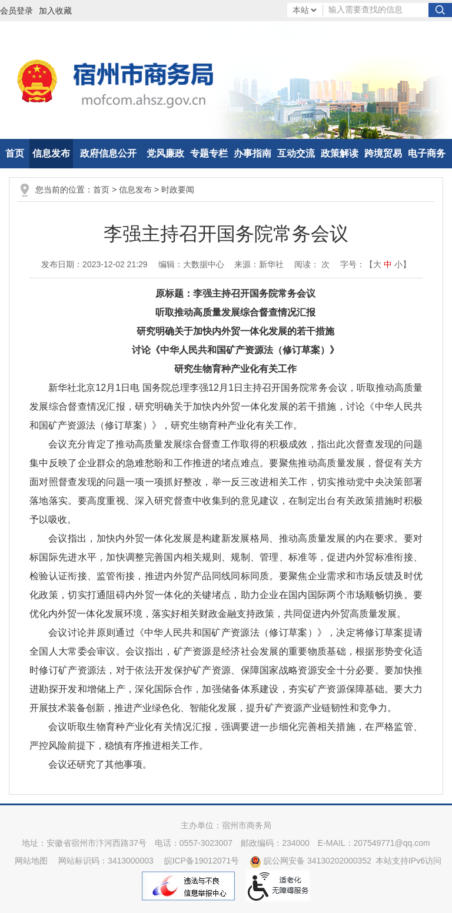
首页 (14, 153)
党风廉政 (165, 153)
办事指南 (252, 153)
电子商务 (427, 153)
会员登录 (16, 10)
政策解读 (339, 153)
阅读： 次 (312, 264)
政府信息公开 (108, 153)
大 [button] (377, 264)
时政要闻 (177, 189)
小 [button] (398, 264)
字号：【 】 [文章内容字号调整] (375, 264)
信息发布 (51, 153)
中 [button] (388, 264)
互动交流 (296, 153)
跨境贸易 (383, 153)
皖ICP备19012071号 (202, 860)
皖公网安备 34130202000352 (310, 860)
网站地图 (31, 860)
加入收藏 (55, 10)
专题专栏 (209, 153)
